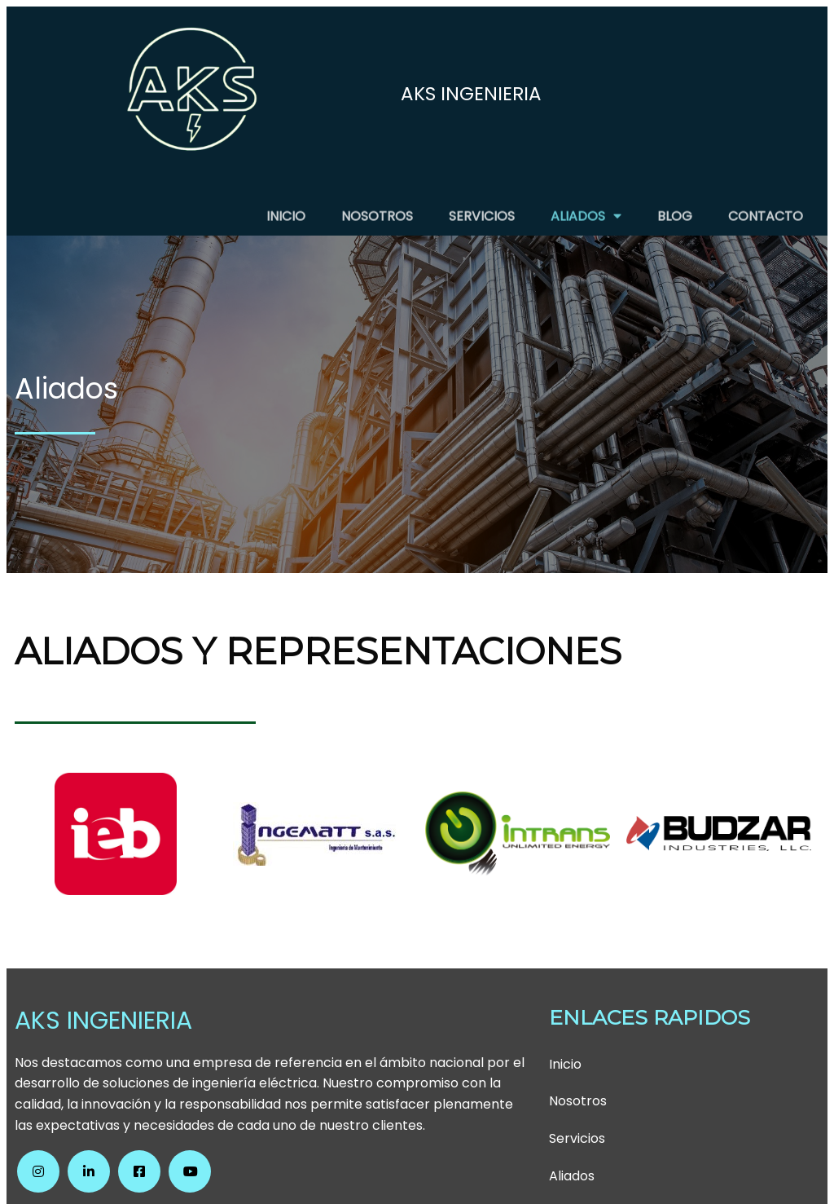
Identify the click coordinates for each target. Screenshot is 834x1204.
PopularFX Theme (509, 1173)
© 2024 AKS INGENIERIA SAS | (360, 1173)
